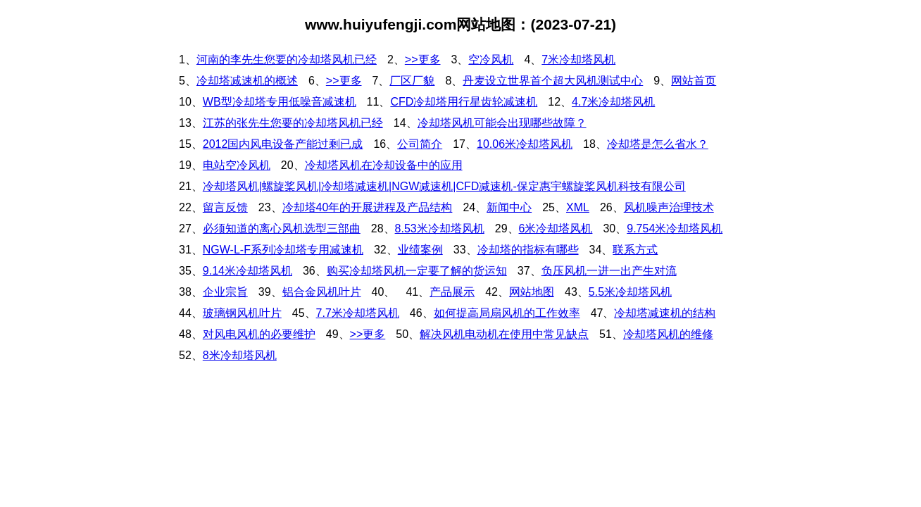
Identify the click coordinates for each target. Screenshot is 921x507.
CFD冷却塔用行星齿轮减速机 (463, 102)
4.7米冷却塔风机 (613, 102)
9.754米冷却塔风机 (674, 228)
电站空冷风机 (236, 165)
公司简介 (419, 144)
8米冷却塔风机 (240, 355)
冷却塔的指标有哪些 (528, 250)
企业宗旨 (225, 292)
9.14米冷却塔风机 (247, 271)
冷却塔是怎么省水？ (657, 144)
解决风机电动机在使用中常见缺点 (504, 334)
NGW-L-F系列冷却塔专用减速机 (283, 250)
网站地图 (531, 292)
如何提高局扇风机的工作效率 (507, 313)
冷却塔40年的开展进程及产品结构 (367, 207)
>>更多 (423, 59)
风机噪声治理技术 (669, 207)
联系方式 (635, 250)
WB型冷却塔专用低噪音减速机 (279, 102)
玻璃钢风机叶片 (242, 313)
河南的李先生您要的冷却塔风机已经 (286, 59)
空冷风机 (490, 59)
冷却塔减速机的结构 (664, 313)
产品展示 (452, 292)
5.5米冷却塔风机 (630, 292)
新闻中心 (509, 207)
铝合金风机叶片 (321, 292)
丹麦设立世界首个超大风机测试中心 (553, 81)
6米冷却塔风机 (556, 228)
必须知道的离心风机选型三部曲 (282, 228)
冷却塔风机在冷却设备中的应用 (384, 165)
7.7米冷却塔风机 (357, 313)
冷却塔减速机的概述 (247, 81)
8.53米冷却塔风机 (439, 228)
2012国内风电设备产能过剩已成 (283, 144)
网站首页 (693, 81)
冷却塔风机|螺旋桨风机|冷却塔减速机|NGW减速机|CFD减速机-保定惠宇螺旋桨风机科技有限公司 (444, 186)
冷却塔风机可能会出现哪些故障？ (502, 123)
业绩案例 (420, 250)
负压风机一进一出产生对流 (609, 271)
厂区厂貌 (411, 81)
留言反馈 (225, 207)
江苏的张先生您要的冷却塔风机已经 (293, 123)
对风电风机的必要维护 (259, 334)
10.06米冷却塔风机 (524, 144)
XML (577, 207)
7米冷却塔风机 (578, 59)
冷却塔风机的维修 (668, 334)
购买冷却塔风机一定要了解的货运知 (417, 271)
